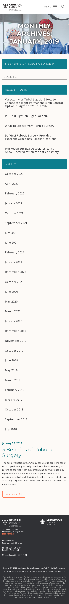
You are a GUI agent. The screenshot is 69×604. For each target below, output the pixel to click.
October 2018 (14, 409)
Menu (50, 6)
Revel (62, 571)
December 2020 (15, 272)
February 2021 (14, 252)
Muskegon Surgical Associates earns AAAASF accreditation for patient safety (32, 150)
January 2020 (13, 321)
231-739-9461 (15, 548)
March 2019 (13, 380)
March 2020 (13, 311)
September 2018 (16, 419)
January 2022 (13, 203)
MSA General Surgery (12, 7)
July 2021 (11, 233)
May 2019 (11, 370)
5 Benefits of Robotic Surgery (30, 63)
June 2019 (11, 360)
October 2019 (14, 350)
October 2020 (14, 282)
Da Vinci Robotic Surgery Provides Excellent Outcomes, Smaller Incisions (31, 137)
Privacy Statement (20, 571)
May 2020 (11, 301)
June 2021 (11, 242)
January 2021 (13, 262)
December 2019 (15, 331)
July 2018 (11, 429)
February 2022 (14, 193)
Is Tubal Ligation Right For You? (26, 116)
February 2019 (14, 390)
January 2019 (13, 400)
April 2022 (12, 183)
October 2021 (14, 213)
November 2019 (15, 341)
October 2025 (14, 174)
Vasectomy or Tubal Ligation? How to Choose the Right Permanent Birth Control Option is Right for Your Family (34, 103)
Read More (13, 494)
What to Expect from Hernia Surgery (30, 126)
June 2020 (11, 291)
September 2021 (16, 223)
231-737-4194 (20, 555)
